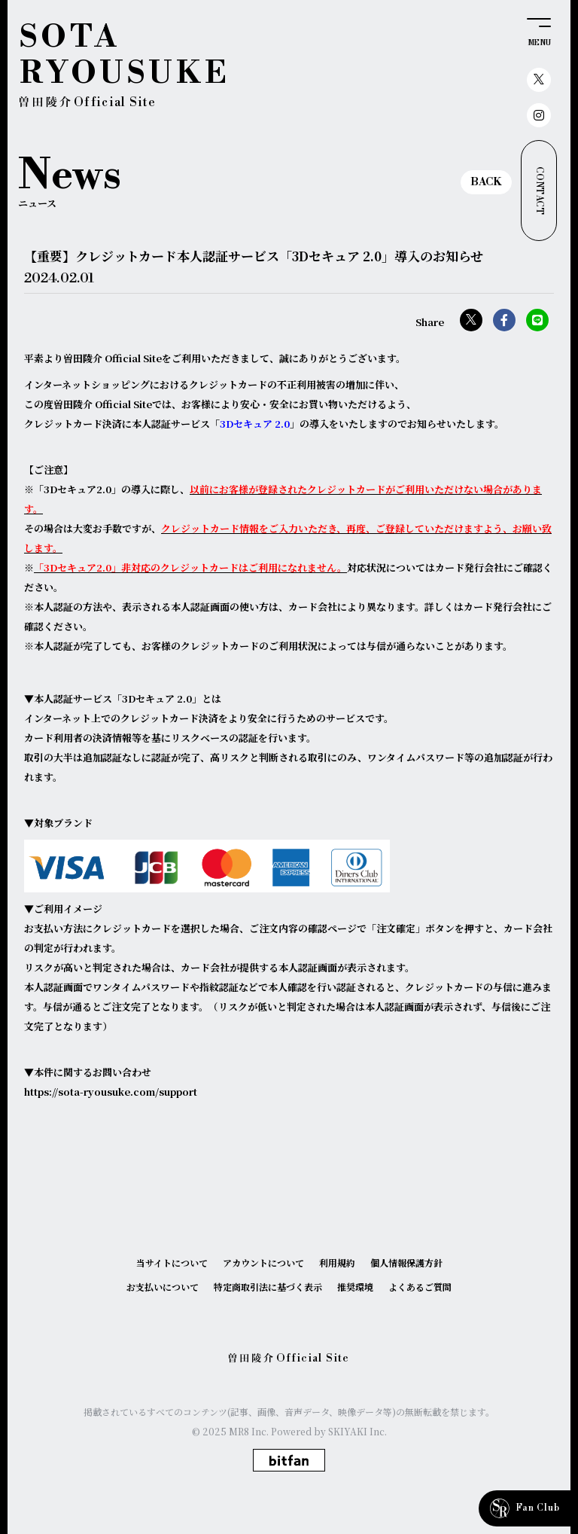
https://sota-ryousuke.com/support (110, 1091)
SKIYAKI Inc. (357, 1431)
